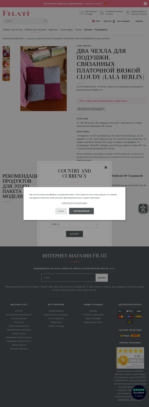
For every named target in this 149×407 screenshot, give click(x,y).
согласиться (81, 211)
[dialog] (74, 203)
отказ (61, 211)
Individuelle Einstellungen (74, 203)
